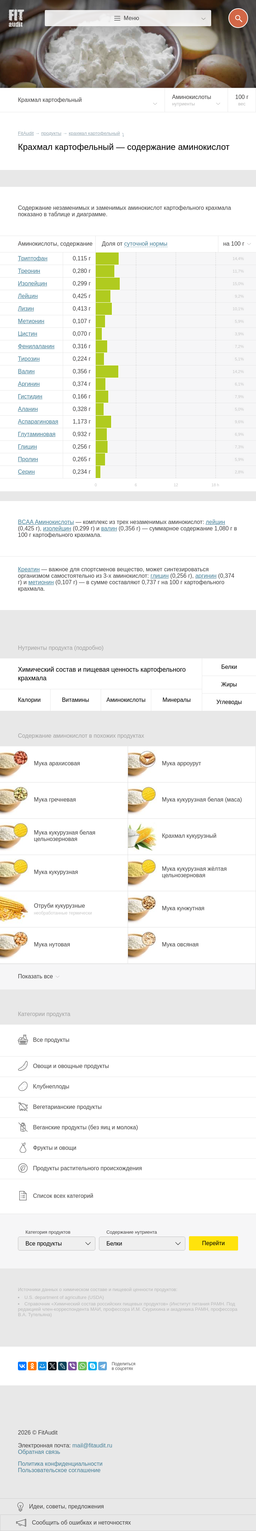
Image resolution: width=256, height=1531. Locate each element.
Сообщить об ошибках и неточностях (81, 1523)
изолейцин (57, 528)
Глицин (27, 447)
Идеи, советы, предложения (66, 1506)
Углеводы (229, 702)
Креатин (29, 569)
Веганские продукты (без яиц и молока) (78, 1127)
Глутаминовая (37, 434)
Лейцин (28, 296)
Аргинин (29, 384)
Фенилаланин (36, 346)
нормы (145, 244)
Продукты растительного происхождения (80, 1168)
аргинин (206, 576)
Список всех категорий (55, 1196)
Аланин (28, 409)
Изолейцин (32, 283)
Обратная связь (39, 1452)
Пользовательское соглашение (59, 1470)
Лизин (26, 309)
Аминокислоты (126, 700)
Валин (26, 371)
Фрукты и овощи (47, 1148)
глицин (160, 576)
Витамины (75, 700)
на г (234, 244)
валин (109, 528)
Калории (29, 700)
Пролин (28, 459)
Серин (26, 472)
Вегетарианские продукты (60, 1107)
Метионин (31, 321)
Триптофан (32, 258)
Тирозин (29, 359)
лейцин (215, 522)
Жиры (229, 684)
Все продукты (43, 1040)
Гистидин (30, 396)
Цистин (27, 334)
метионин (41, 582)
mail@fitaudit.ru (92, 1445)
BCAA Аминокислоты (46, 522)
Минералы (176, 700)
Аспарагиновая (38, 422)
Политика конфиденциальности (60, 1464)
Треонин (29, 271)
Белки (229, 667)
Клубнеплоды (43, 1086)
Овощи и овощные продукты (63, 1066)
